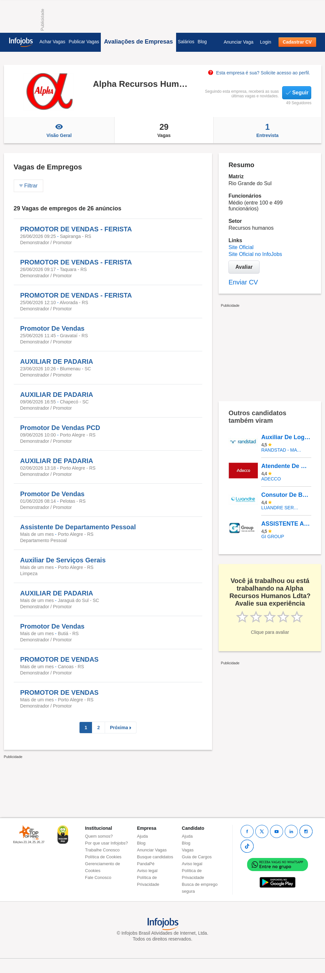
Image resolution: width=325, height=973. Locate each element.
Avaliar (244, 267)
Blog (202, 41)
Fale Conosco (98, 877)
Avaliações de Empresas (138, 41)
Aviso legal (147, 870)
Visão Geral (59, 130)
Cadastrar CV (297, 42)
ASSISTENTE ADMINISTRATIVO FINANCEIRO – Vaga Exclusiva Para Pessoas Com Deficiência (286, 523)
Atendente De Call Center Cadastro (286, 466)
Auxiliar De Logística (286, 437)
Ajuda (142, 836)
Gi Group (272, 536)
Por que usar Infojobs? (106, 843)
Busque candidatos (155, 856)
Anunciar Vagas (152, 849)
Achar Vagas (52, 41)
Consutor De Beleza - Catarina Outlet (286, 495)
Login (265, 42)
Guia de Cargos (197, 856)
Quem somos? (99, 836)
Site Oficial (240, 247)
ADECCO (271, 478)
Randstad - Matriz (281, 450)
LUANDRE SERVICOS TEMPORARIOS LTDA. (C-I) (281, 507)
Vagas (163, 130)
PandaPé (146, 863)
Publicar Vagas (84, 41)
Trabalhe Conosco (102, 849)
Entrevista (267, 130)
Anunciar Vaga (238, 42)
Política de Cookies (103, 856)
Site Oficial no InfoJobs (255, 254)
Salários (186, 41)
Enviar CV (243, 282)
